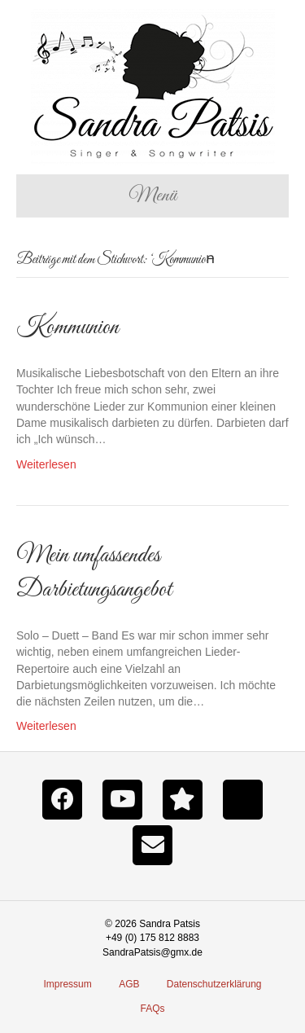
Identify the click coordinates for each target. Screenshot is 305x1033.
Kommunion (67, 327)
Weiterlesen (46, 464)
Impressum (67, 984)
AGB (129, 984)
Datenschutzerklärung (214, 984)
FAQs (152, 1008)
